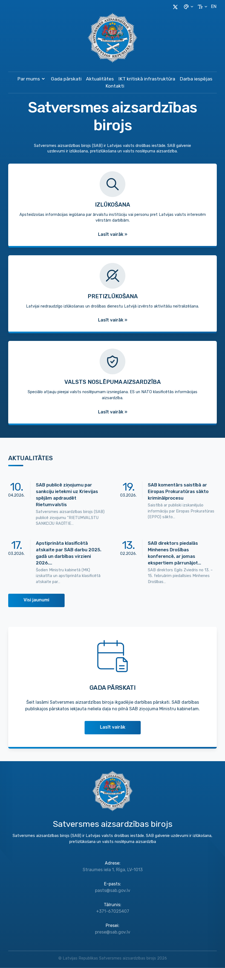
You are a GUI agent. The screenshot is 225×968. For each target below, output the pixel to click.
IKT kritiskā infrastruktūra (146, 79)
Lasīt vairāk (112, 727)
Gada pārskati (66, 79)
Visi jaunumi (36, 599)
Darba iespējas (196, 79)
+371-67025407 (112, 911)
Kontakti (114, 86)
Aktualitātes (100, 79)
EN (214, 6)
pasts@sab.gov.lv (112, 890)
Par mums (32, 79)
